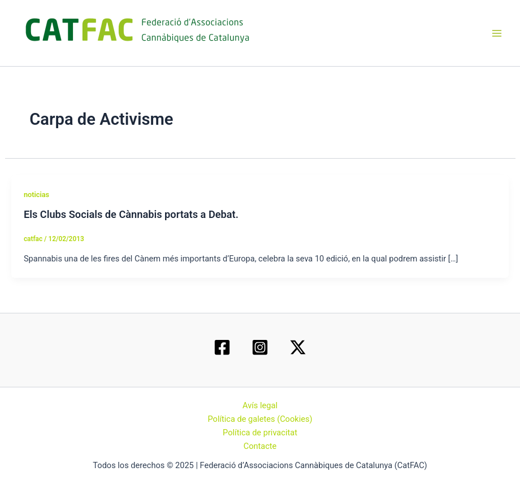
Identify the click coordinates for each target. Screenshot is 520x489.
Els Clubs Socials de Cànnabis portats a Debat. (131, 214)
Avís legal (260, 405)
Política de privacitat (260, 432)
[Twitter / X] (297, 347)
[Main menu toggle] (497, 33)
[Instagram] (260, 347)
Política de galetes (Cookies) (259, 419)
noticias (36, 194)
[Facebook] (222, 347)
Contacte (260, 446)
